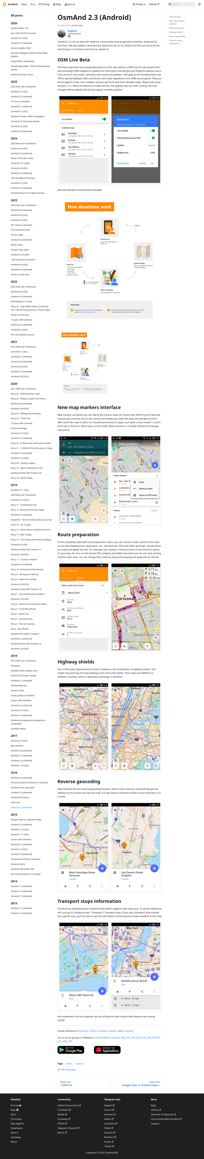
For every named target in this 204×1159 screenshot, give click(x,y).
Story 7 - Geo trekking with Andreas (27, 594)
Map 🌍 (15, 1109)
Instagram (127, 1030)
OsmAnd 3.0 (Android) (21, 705)
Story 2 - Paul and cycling (23, 623)
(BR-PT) (156, 1037)
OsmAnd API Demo (20, 797)
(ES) (149, 1037)
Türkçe (109, 1146)
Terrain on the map (20, 274)
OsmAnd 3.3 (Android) (21, 638)
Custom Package (19, 428)
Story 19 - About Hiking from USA (26, 468)
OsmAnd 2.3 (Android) (21, 807)
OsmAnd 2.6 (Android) (21, 760)
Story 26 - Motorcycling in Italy (25, 393)
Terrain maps (17, 234)
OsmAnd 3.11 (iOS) (20, 490)
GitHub (154, 4)
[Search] (181, 4)
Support (155, 1123)
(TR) (70, 1041)
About (14, 1141)
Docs (24, 4)
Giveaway (15, 665)
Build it (14, 1132)
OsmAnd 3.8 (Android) (21, 403)
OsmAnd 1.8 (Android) (21, 891)
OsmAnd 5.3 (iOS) (19, 38)
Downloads (17, 1128)
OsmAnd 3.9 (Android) (21, 371)
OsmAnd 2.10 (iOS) (20, 710)
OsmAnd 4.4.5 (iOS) (20, 254)
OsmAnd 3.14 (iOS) (20, 433)
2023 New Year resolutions (23, 286)
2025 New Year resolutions (23, 143)
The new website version (22, 334)
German (109, 1114)
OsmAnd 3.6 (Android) (21, 453)
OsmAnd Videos (18, 728)
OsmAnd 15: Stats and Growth (25, 121)
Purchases (16, 1119)
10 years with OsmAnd (21, 423)
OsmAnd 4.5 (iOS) (19, 220)
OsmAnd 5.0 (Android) (21, 131)
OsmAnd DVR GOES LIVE (22, 869)
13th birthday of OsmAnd (23, 259)
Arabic (108, 1141)
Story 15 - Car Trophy (21, 524)
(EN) (123, 1037)
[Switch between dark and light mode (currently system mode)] (199, 4)
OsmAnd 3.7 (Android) (21, 438)
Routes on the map (20, 314)
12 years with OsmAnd (21, 319)
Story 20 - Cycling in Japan (23, 463)
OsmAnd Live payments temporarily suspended (28, 722)
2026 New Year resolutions (23, 86)
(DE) (138, 1037)
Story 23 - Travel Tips (20, 418)
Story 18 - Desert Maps (21, 478)
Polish (108, 1128)
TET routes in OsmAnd (21, 225)
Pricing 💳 (16, 1105)
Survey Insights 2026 (21, 48)
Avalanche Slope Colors (22, 74)
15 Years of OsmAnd (20, 101)
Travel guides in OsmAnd (23, 695)
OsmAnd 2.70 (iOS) (20, 599)
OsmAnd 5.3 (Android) (21, 43)
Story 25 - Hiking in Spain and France (28, 398)
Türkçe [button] (137, 4)
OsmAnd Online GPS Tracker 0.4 (26, 643)
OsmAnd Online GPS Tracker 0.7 (26, 549)
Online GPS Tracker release (23, 675)
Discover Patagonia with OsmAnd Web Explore (29, 55)
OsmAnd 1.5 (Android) (21, 908)
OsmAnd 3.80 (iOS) (20, 408)
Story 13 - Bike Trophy (21, 534)
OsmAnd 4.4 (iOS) (19, 264)
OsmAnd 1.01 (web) (20, 163)
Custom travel (17, 690)
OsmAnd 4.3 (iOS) (19, 291)
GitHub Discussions (69, 1105)
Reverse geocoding (177, 36)
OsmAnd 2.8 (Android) (21, 750)
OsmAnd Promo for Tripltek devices (27, 193)
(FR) (133, 1037)
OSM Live (15, 802)
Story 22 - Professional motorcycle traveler (31, 443)
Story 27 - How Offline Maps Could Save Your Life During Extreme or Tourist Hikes (30, 308)
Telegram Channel (68, 1128)
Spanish (109, 1132)
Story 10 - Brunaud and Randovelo (27, 569)
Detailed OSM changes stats (24, 670)
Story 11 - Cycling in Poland (24, 559)
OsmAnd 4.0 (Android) (21, 361)
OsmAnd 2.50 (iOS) (20, 648)
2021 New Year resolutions (23, 388)
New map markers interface (177, 22)
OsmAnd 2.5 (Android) (21, 777)
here (69, 85)
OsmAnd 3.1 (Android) (21, 680)
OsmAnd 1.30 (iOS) (20, 765)
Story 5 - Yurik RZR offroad (23, 609)
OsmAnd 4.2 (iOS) (19, 329)
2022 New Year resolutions (23, 346)
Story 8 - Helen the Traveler (24, 579)
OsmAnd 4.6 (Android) (21, 210)
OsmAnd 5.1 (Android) (21, 106)
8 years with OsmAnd (21, 700)
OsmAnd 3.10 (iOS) (20, 500)
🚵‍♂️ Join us (69, 4)
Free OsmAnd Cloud (20, 229)
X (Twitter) (102, 1030)
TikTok (92, 1030)
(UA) (144, 1037)
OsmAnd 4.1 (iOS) (19, 351)
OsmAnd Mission (19, 685)
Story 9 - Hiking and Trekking (24, 574)
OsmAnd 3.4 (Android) (21, 564)
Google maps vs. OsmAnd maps (26, 819)
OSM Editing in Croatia (21, 301)
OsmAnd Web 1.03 (19, 28)
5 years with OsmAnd (21, 839)
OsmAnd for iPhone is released (25, 859)
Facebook (83, 1030)
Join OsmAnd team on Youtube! (26, 874)
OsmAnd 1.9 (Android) (21, 886)
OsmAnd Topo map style (22, 787)
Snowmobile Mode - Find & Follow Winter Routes (30, 68)
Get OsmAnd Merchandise (166, 1119)
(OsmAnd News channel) (107, 1037)
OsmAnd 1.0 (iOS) (19, 849)
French (109, 1109)
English (109, 1105)
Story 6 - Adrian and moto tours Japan (29, 604)
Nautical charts (18, 864)
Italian (109, 1119)
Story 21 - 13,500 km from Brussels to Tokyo (32, 448)
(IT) (128, 1037)
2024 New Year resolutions (23, 205)
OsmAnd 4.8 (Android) (21, 173)
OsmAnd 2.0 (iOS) (19, 740)
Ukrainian (110, 1123)
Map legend (17, 1123)
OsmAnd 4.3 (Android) (21, 296)
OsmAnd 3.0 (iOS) (19, 544)
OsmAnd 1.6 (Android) (21, 913)
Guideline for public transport (25, 633)
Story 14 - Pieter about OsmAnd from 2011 (31, 529)
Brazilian (110, 1137)
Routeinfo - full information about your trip (31, 519)
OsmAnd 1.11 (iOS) (20, 834)
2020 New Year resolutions (23, 495)
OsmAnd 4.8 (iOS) (19, 168)
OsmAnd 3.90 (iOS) (20, 376)
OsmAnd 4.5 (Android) (21, 239)
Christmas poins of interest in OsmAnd (29, 782)
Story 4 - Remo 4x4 (20, 614)
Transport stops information (175, 42)
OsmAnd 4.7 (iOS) (19, 183)
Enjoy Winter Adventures (22, 61)
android (79, 1063)
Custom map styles (20, 249)
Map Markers (17, 745)
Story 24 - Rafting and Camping (26, 413)
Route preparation (177, 28)
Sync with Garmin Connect (23, 33)
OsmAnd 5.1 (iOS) (19, 111)
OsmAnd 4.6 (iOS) (19, 215)
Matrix (62, 1132)
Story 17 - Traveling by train (24, 504)
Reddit (112, 1030)
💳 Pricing (43, 4)
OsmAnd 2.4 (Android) (21, 792)
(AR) (65, 1041)
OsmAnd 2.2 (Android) (21, 824)
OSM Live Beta (175, 16)
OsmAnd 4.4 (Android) (21, 269)
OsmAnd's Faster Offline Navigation (28, 116)
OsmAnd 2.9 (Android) (21, 715)
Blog (32, 4)
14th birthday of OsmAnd (23, 178)
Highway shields (176, 32)
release (69, 1063)
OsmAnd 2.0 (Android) (21, 854)
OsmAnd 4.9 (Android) (21, 153)
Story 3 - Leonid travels (22, 619)
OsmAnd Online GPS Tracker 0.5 (26, 589)
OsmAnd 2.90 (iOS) (20, 554)
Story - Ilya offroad (19, 628)
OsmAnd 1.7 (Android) (21, 896)
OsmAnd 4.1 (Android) (21, 356)
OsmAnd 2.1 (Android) (21, 844)
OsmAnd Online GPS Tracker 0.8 (26, 473)
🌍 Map (57, 4)
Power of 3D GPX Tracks (22, 158)
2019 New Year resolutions (23, 660)
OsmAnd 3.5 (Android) (21, 514)
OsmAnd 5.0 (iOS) (19, 126)
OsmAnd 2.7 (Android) (21, 755)
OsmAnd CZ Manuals (163, 1114)
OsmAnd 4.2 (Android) (21, 324)
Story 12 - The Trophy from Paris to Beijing (31, 539)
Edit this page (67, 1069)
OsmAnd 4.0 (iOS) (19, 366)
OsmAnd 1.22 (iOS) (20, 829)
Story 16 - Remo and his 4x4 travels (27, 509)
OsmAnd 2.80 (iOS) (20, 584)
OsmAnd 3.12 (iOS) (20, 458)
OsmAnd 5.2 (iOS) (19, 91)
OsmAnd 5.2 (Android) (21, 96)
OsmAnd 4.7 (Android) (21, 188)
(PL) (59, 1041)
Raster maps (17, 244)
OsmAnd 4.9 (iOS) (19, 148)
